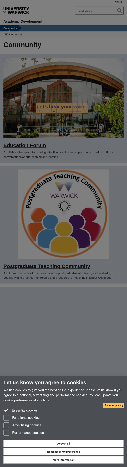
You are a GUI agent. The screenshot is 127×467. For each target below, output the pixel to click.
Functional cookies (21, 418)
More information (63, 459)
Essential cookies (20, 410)
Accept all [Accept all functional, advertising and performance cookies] (63, 443)
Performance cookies (23, 433)
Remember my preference (63, 451)
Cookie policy (114, 405)
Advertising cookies (22, 425)
